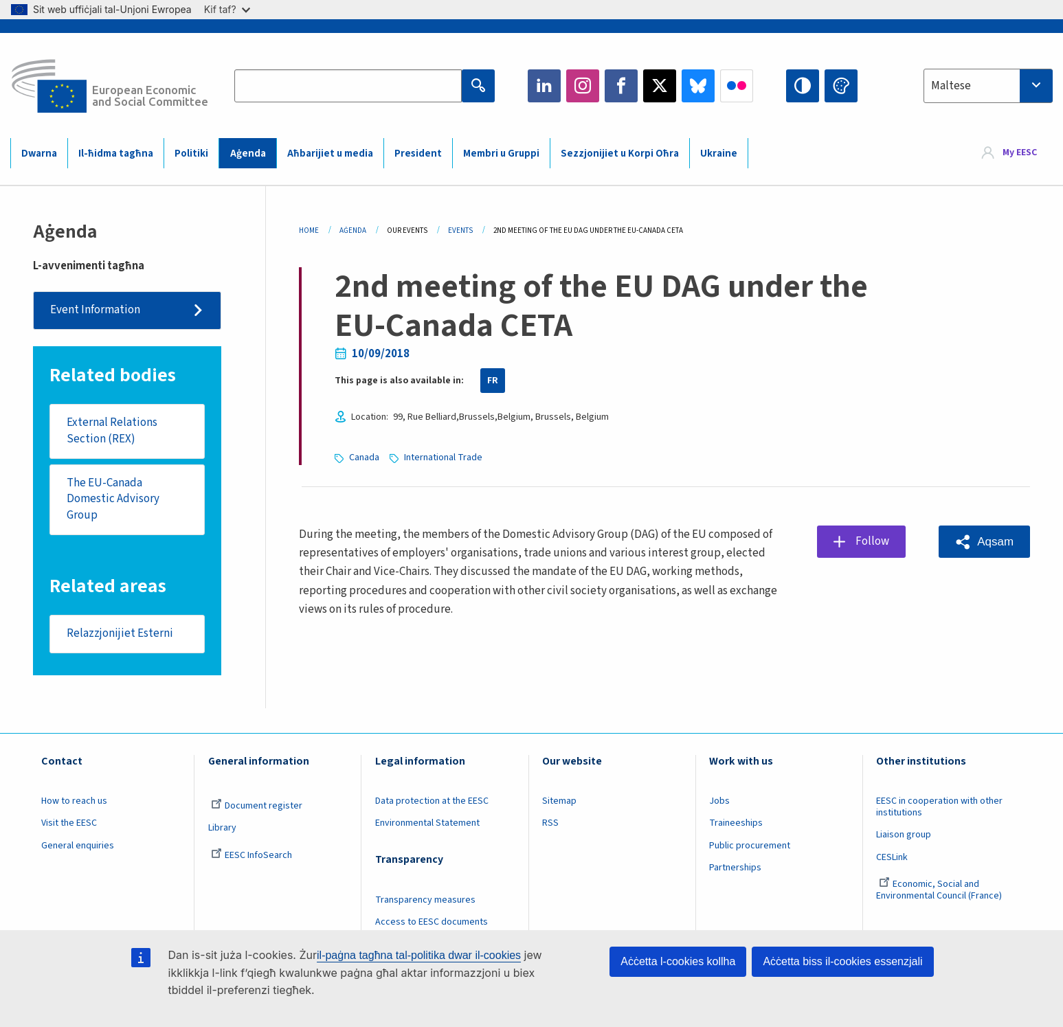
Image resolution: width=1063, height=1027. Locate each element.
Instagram (582, 85)
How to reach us (74, 801)
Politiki (191, 153)
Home (309, 230)
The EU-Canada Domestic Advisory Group (113, 499)
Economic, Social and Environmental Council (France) (940, 890)
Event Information (95, 310)
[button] (984, 542)
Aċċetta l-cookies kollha (677, 961)
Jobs (719, 801)
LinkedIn (544, 85)
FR (492, 380)
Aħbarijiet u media (330, 153)
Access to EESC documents (431, 922)
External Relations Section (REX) (112, 430)
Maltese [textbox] (951, 86)
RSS (550, 823)
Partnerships (735, 867)
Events (460, 230)
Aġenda (248, 153)
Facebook (621, 85)
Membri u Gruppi (501, 153)
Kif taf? (227, 9)
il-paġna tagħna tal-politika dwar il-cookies (419, 955)
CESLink (892, 857)
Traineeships (736, 823)
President (418, 153)
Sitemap (559, 801)
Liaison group (903, 835)
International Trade (443, 457)
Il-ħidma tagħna (115, 153)
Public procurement (749, 846)
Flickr (736, 85)
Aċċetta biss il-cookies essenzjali (842, 961)
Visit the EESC (69, 823)
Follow (872, 541)
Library (222, 828)
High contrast (802, 85)
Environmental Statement (427, 823)
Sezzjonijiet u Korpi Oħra (620, 153)
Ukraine (718, 153)
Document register (256, 806)
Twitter (659, 85)
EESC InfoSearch (251, 855)
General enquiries (77, 846)
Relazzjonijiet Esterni (120, 633)
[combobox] (988, 86)
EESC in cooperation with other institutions (939, 807)
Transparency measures (425, 900)
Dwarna (39, 153)
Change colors (841, 85)
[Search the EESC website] (348, 85)
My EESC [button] (1020, 152)
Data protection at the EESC (432, 801)
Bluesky (698, 85)
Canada (364, 457)
